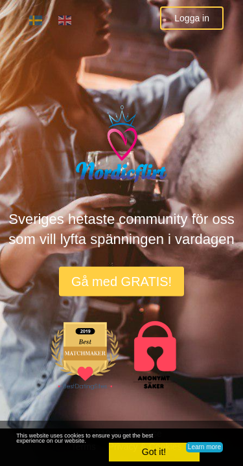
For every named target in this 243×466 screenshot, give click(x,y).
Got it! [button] (154, 452)
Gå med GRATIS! (121, 281)
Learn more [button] (204, 446)
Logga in (191, 18)
